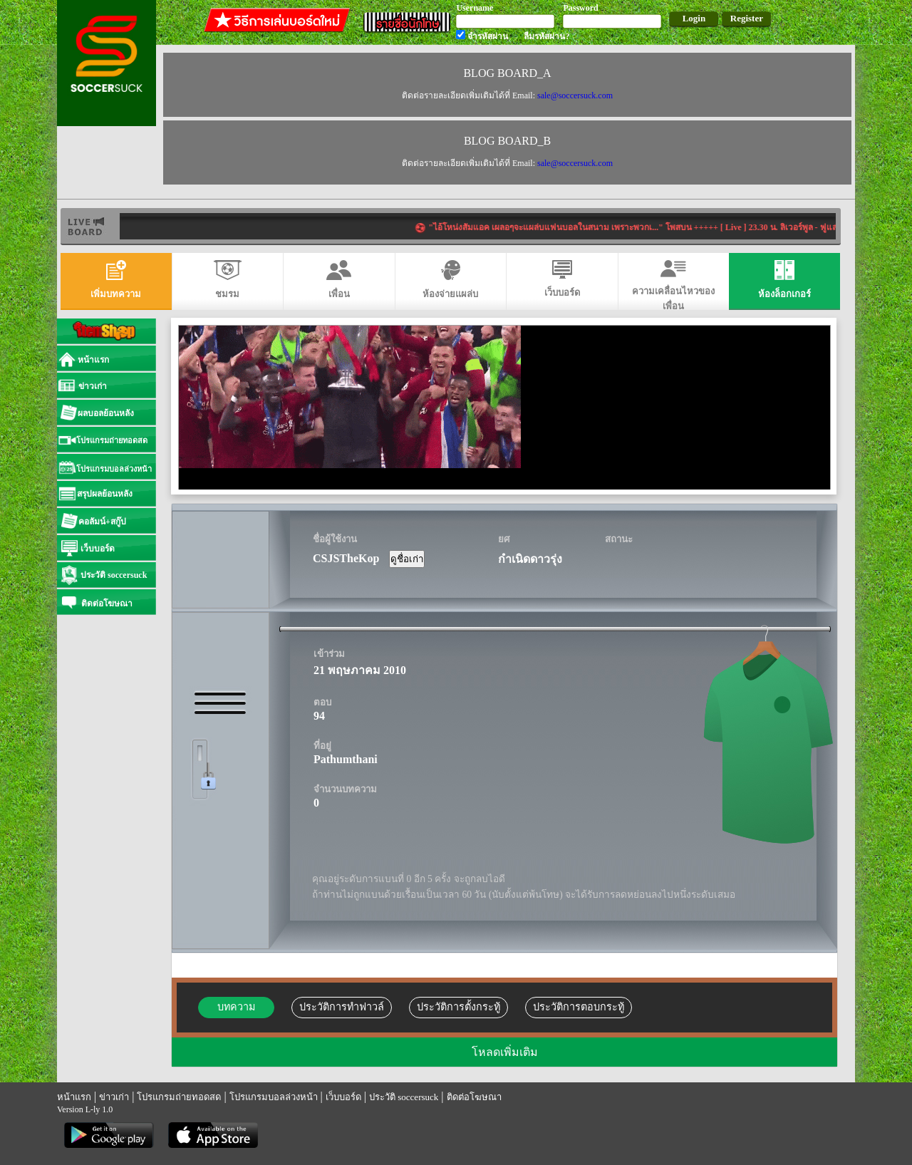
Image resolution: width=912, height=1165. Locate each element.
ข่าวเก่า (114, 1097)
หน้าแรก (74, 1097)
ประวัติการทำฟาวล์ (341, 1007)
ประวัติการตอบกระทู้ (578, 1007)
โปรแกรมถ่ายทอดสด (179, 1097)
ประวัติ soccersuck (403, 1097)
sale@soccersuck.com (575, 95)
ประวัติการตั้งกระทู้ (458, 1007)
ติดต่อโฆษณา (474, 1097)
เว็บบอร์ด (343, 1097)
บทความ (236, 1007)
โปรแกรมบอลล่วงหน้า (273, 1097)
